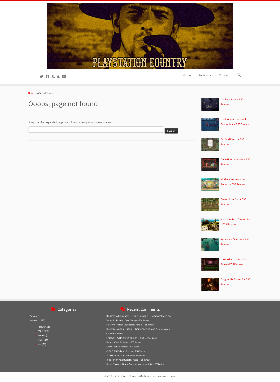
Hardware (42, 326)
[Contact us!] (65, 76)
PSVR (40, 340)
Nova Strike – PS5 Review (153, 364)
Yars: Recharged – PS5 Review (128, 342)
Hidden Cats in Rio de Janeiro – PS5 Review (135, 324)
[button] (237, 75)
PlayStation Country (119, 376)
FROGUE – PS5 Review (147, 338)
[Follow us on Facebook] (49, 76)
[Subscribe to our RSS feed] (54, 76)
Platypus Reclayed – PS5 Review (131, 351)
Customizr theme (167, 376)
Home (187, 75)
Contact (224, 75)
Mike (108, 355)
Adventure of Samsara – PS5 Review (130, 355)
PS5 (39, 335)
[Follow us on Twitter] (43, 76)
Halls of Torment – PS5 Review (126, 346)
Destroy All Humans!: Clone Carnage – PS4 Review (127, 320)
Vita (39, 344)
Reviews (204, 75)
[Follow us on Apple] (59, 76)
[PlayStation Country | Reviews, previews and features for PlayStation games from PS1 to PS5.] (140, 36)
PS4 (39, 331)
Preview (33, 316)
